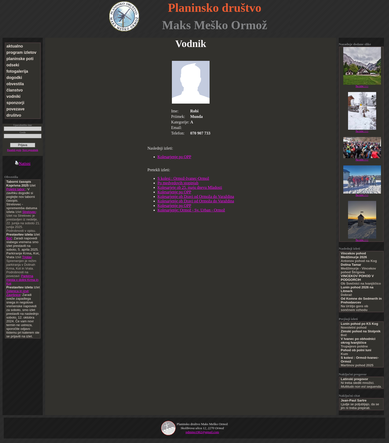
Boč (9, 238)
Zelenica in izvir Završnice (17, 293)
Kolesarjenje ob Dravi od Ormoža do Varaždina (196, 196)
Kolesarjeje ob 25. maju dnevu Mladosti (190, 187)
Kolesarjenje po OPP (174, 157)
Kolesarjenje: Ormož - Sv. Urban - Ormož (191, 210)
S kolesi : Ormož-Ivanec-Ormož (183, 178)
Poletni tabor (16, 189)
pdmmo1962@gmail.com (202, 432)
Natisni (22, 163)
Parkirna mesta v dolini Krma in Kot (22, 279)
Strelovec (29, 212)
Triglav (27, 257)
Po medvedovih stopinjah (178, 183)
